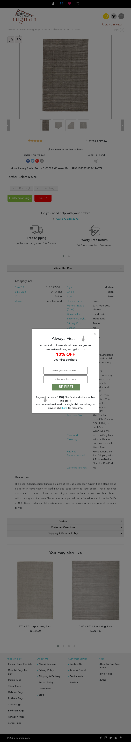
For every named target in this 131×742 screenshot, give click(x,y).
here (65, 408)
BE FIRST (66, 387)
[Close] (66, 333)
